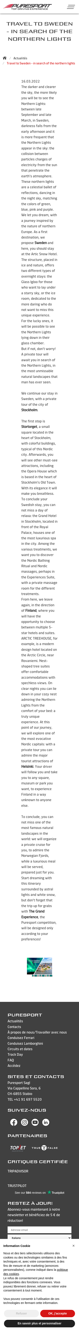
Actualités (20, 58)
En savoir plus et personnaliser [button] (40, 1323)
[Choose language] (39, 1237)
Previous (22, 978)
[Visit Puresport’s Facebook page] (13, 1124)
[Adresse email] (39, 1229)
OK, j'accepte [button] (57, 1313)
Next (57, 978)
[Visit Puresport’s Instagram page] (24, 1124)
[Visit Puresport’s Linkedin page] (46, 1124)
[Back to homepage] (6, 58)
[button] (69, 7)
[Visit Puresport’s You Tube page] (35, 1124)
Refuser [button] (21, 1313)
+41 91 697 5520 (28, 1099)
